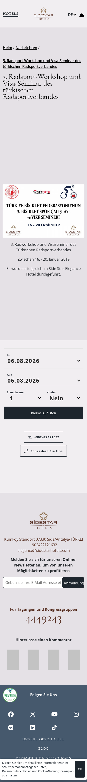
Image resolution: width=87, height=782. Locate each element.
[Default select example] (24, 400)
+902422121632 (42, 437)
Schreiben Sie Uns (43, 451)
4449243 (43, 617)
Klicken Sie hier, (12, 763)
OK (80, 769)
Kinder (51, 394)
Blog (43, 748)
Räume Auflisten (43, 415)
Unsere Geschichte (43, 739)
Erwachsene (15, 394)
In (8, 357)
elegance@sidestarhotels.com (43, 550)
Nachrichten (26, 47)
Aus (9, 377)
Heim (7, 47)
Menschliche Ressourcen (43, 758)
